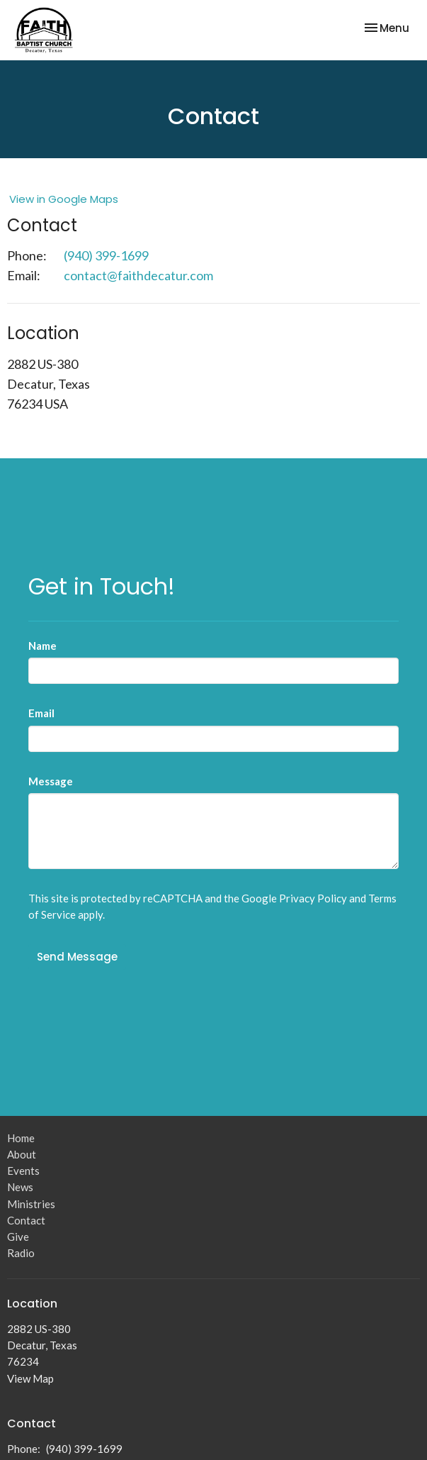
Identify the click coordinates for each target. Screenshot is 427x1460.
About (21, 1154)
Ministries (31, 1204)
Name (42, 645)
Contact (26, 1220)
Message (50, 781)
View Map (30, 1378)
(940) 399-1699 (106, 255)
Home (21, 1138)
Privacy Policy (313, 898)
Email (41, 713)
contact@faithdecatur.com (138, 275)
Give (18, 1236)
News (20, 1186)
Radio (21, 1252)
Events (23, 1170)
